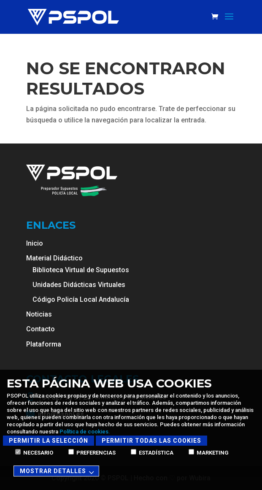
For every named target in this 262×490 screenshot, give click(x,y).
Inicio (34, 243)
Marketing (209, 452)
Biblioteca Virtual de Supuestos (80, 270)
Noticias (39, 314)
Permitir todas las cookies (151, 440)
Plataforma (43, 344)
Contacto (40, 329)
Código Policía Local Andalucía (80, 299)
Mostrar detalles (58, 471)
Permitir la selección (48, 440)
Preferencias (92, 452)
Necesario (34, 452)
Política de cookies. (84, 431)
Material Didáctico (54, 258)
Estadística (152, 452)
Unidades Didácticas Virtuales (78, 285)
